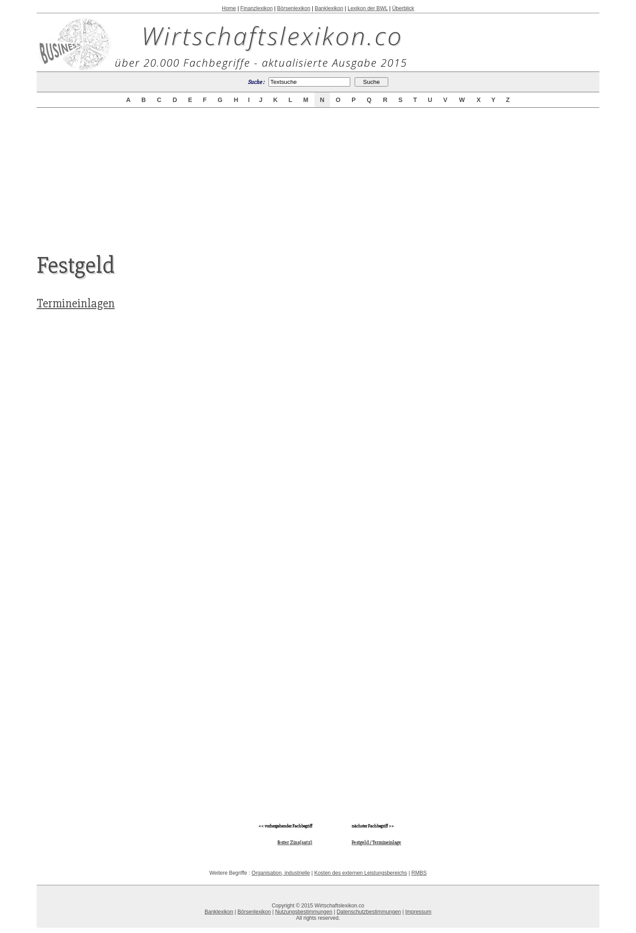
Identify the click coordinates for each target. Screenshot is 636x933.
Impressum (418, 912)
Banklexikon (328, 8)
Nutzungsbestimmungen (303, 912)
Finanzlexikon (256, 8)
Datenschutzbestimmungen (369, 912)
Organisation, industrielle (281, 873)
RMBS (419, 873)
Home (229, 8)
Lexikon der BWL (368, 8)
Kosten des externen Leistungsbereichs (360, 873)
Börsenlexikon (293, 8)
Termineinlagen (76, 303)
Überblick (403, 8)
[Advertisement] (318, 173)
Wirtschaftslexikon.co (272, 35)
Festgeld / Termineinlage (376, 842)
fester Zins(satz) (294, 842)
